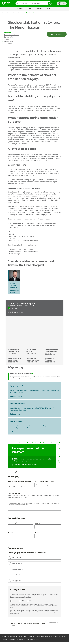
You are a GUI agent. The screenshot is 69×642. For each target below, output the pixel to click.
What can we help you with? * (45, 481)
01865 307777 (32, 465)
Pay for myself (15, 557)
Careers (30, 636)
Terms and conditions (8, 639)
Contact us (8, 43)
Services (39, 9)
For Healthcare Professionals (42, 636)
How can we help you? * (16, 493)
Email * (10, 533)
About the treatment (11, 35)
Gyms (29, 9)
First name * (12, 523)
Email (15, 601)
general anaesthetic (47, 128)
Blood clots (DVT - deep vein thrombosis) (24, 241)
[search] (33, 3)
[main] (34, 322)
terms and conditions (28, 623)
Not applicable (15, 580)
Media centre (13, 636)
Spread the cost (15, 563)
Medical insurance (16, 569)
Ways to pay (8, 41)
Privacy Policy (14, 614)
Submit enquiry (53, 623)
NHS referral (14, 575)
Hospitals (20, 9)
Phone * (37, 533)
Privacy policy (21, 639)
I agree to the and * (28, 624)
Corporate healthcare (59, 636)
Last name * (38, 523)
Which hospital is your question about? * (19, 482)
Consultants (8, 37)
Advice (48, 9)
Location (7, 39)
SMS (23, 601)
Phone (31, 601)
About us (4, 636)
